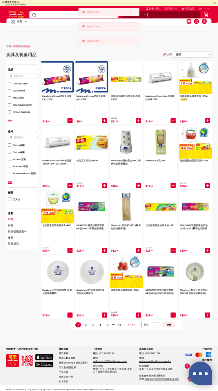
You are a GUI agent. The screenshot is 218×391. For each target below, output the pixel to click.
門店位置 (188, 13)
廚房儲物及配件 (17, 231)
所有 (10, 219)
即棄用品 (13, 243)
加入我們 (63, 381)
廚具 (10, 225)
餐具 (10, 237)
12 (119, 325)
